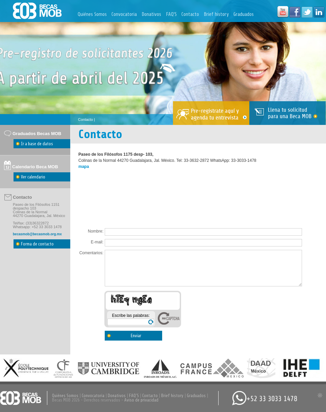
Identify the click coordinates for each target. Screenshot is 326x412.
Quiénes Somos (92, 14)
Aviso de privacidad (141, 400)
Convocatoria (124, 14)
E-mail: (97, 242)
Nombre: (95, 231)
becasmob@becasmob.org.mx (37, 234)
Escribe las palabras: (131, 315)
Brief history (216, 14)
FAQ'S (171, 14)
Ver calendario (33, 176)
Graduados (243, 14)
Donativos (151, 14)
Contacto (190, 14)
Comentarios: (91, 253)
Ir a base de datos (37, 143)
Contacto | (86, 119)
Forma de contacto (37, 243)
